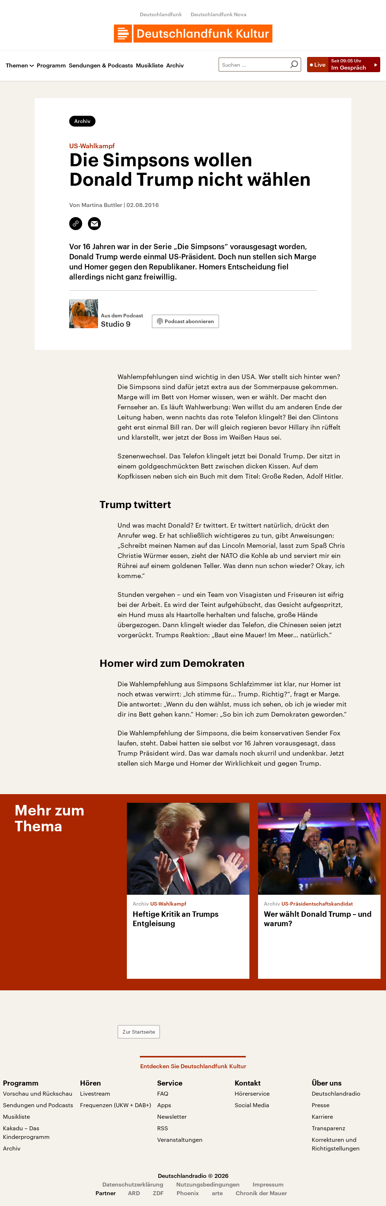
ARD (134, 1192)
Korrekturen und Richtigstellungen (336, 1144)
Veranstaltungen (180, 1139)
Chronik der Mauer (261, 1192)
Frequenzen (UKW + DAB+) (115, 1104)
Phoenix (188, 1192)
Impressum (268, 1184)
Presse (320, 1104)
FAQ (162, 1093)
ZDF (158, 1192)
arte (217, 1192)
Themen (17, 65)
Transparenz (328, 1127)
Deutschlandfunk (161, 14)
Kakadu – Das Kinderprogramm (26, 1132)
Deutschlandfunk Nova (219, 14)
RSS (162, 1127)
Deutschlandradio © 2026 (193, 1175)
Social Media (252, 1104)
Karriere (322, 1116)
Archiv (175, 65)
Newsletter (172, 1116)
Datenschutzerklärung (132, 1184)
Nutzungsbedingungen (208, 1184)
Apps (164, 1104)
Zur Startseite (139, 1032)
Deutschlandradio (336, 1093)
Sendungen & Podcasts (101, 65)
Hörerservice (252, 1093)
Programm (51, 65)
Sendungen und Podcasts (38, 1104)
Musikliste (149, 65)
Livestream (95, 1093)
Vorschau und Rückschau (37, 1093)
